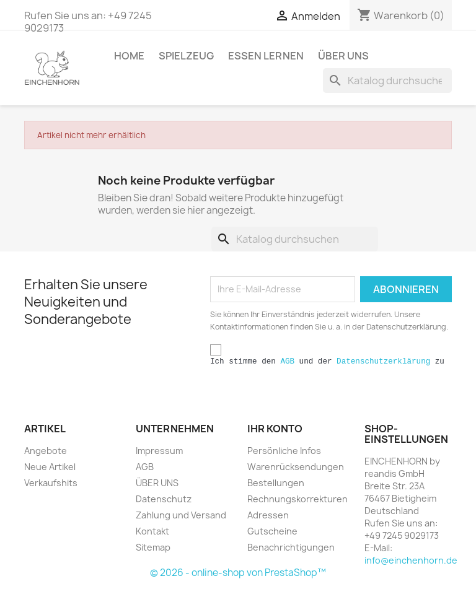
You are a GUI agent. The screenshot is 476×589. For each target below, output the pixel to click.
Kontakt (152, 531)
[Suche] (387, 80)
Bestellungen (275, 483)
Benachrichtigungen (291, 547)
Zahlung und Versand (181, 515)
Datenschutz (164, 499)
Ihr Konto (274, 428)
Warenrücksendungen (295, 467)
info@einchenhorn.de (410, 560)
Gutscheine (272, 531)
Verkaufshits (50, 483)
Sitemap (153, 547)
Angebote (45, 450)
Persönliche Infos (284, 450)
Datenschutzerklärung (383, 361)
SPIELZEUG (186, 56)
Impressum (159, 450)
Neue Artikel (50, 467)
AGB (287, 361)
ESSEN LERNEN (266, 56)
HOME (129, 56)
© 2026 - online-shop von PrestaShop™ (238, 572)
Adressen (268, 515)
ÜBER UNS (343, 56)
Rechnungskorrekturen (297, 499)
